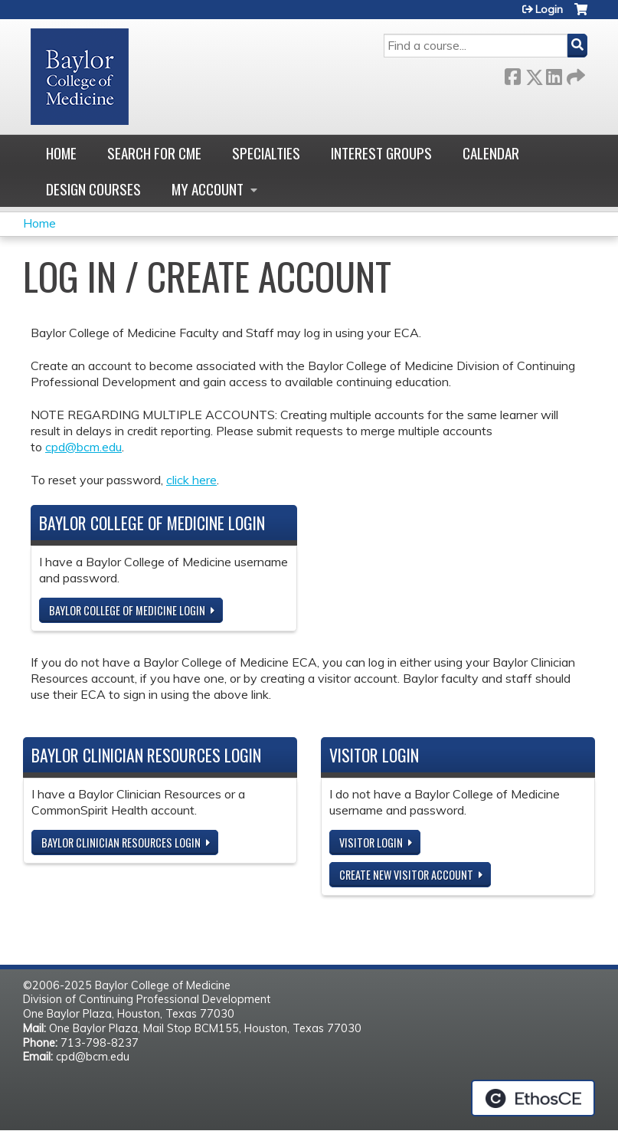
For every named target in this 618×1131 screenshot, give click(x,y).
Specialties (266, 153)
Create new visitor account (406, 875)
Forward (574, 74)
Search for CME (154, 153)
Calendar (491, 153)
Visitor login (371, 842)
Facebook (512, 74)
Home (61, 153)
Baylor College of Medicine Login (127, 610)
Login (549, 9)
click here (191, 479)
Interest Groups (381, 153)
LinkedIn (553, 74)
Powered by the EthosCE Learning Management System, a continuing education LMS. (533, 1098)
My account (208, 189)
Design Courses (93, 189)
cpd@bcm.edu (83, 446)
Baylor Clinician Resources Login (121, 842)
